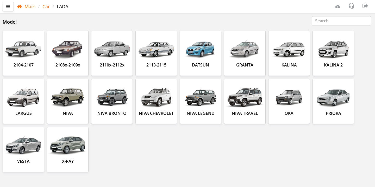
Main (26, 6)
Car (46, 6)
